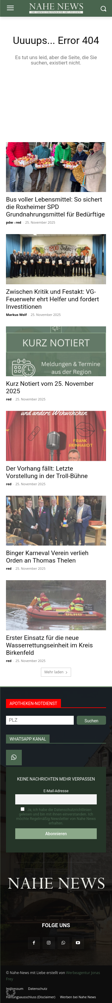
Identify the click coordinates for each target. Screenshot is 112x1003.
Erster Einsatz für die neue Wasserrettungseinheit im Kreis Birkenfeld (49, 645)
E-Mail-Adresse (56, 791)
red (8, 399)
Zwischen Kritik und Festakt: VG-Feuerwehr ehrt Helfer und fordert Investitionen (52, 299)
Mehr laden (55, 672)
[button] (11, 992)
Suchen (91, 720)
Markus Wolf (16, 314)
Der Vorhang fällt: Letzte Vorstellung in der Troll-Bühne (47, 472)
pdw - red (13, 222)
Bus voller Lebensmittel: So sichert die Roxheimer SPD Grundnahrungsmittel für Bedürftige (55, 207)
